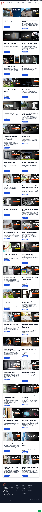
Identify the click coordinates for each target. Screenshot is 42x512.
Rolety (17, 490)
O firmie (15, 3)
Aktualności (30, 2)
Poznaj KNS (24, 485)
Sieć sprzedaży (28, 0)
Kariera (39, 0)
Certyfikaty (36, 0)
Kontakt (41, 0)
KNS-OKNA (6, 500)
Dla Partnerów (32, 0)
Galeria (18, 2)
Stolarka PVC (18, 485)
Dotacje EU (30, 492)
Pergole (17, 492)
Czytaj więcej (6, 27)
